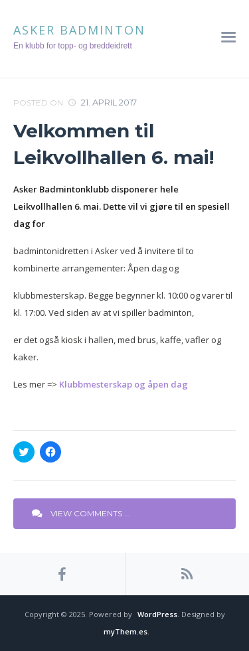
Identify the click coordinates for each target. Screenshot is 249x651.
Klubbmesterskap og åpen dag (123, 384)
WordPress (157, 614)
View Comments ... (81, 513)
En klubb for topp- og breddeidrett (72, 45)
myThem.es (125, 631)
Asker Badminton (79, 30)
